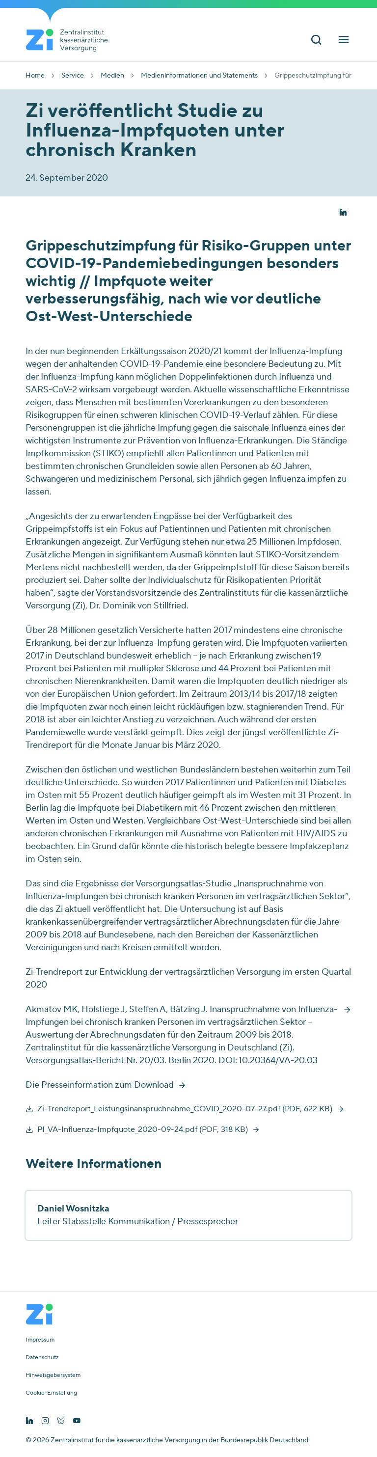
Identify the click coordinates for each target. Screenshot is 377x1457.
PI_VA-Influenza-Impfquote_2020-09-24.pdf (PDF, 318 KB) (142, 1129)
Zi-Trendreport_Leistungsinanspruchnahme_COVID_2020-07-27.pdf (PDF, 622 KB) (184, 1109)
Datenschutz (42, 1358)
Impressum (40, 1340)
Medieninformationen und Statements (199, 75)
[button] (342, 212)
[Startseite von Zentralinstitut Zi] (71, 40)
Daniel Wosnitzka (73, 1208)
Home (35, 75)
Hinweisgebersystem (53, 1375)
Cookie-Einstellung (51, 1393)
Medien (112, 75)
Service (72, 75)
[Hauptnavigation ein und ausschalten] (343, 41)
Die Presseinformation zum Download (100, 1085)
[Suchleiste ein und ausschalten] (316, 41)
